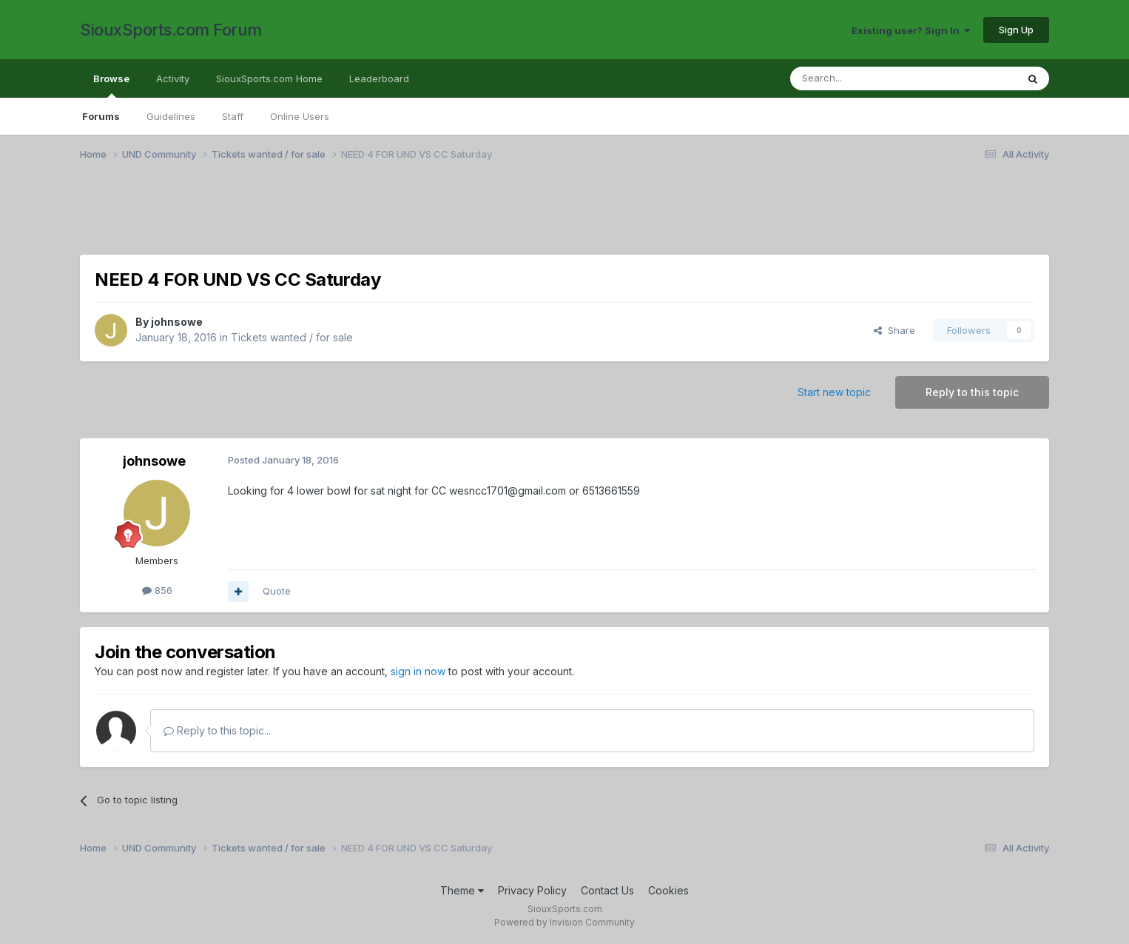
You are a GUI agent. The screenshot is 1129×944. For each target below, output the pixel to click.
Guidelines (170, 116)
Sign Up (1016, 30)
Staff (232, 116)
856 (157, 590)
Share (894, 330)
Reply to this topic (972, 392)
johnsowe (177, 321)
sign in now (418, 671)
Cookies (668, 890)
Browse (111, 85)
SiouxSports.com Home (269, 78)
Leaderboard (379, 78)
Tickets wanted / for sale (292, 337)
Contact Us (607, 890)
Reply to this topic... (217, 730)
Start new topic (834, 392)
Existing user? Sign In (911, 30)
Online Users (299, 116)
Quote (277, 591)
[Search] (865, 78)
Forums (101, 116)
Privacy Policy (532, 890)
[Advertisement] (524, 217)
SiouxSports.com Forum (171, 29)
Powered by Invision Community (564, 922)
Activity (172, 78)
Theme (462, 890)
